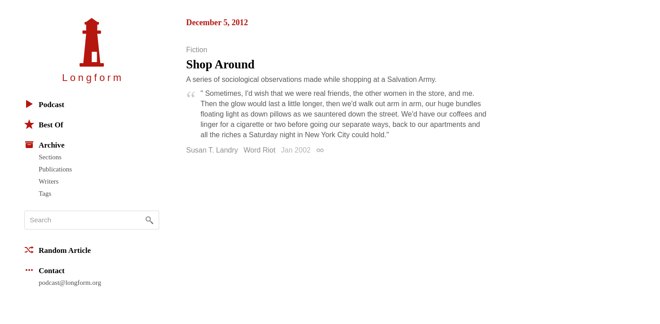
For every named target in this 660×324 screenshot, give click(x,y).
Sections (50, 157)
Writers (48, 181)
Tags (45, 193)
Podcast (44, 104)
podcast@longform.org (70, 282)
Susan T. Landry (212, 150)
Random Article (57, 250)
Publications (55, 169)
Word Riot (260, 150)
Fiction (196, 50)
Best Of (43, 124)
